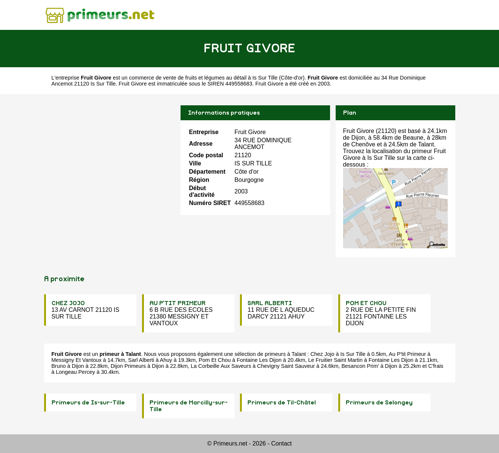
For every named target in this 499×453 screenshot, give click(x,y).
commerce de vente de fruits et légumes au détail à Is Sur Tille (203, 78)
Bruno (59, 366)
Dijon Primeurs (128, 366)
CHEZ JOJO (68, 303)
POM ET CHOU (366, 303)
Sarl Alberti (141, 360)
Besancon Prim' (360, 366)
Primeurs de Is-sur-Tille (88, 403)
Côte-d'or (292, 78)
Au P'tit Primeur (407, 354)
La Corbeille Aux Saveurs (221, 366)
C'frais (435, 366)
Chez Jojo (322, 354)
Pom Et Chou (215, 360)
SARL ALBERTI (269, 303)
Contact (281, 443)
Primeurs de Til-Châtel (281, 403)
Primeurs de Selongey (379, 403)
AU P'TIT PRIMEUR (178, 303)
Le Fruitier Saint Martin (335, 360)
